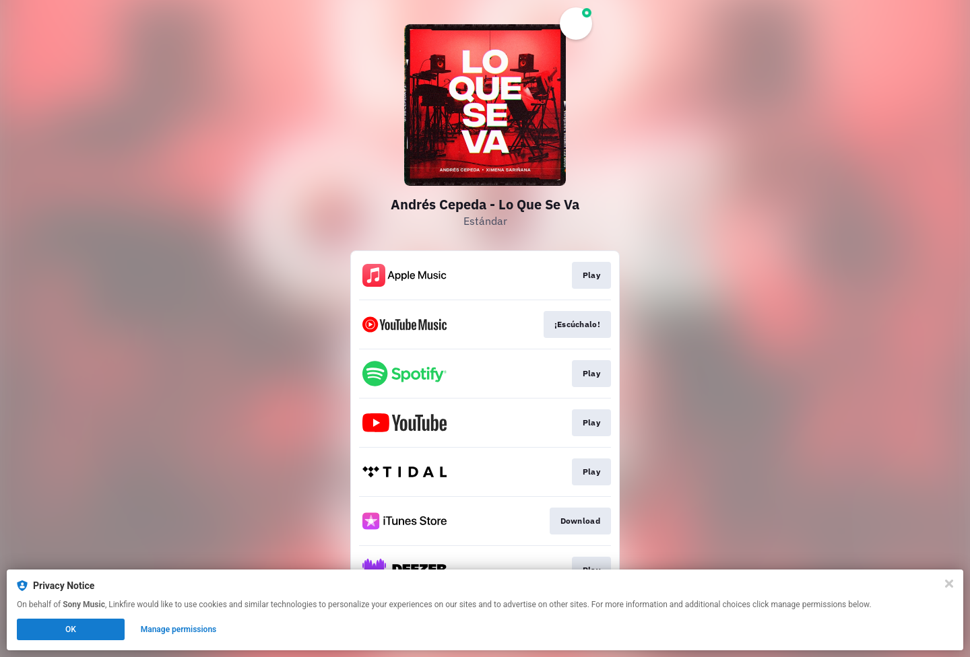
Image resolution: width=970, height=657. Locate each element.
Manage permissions (179, 629)
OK (70, 629)
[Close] (949, 583)
